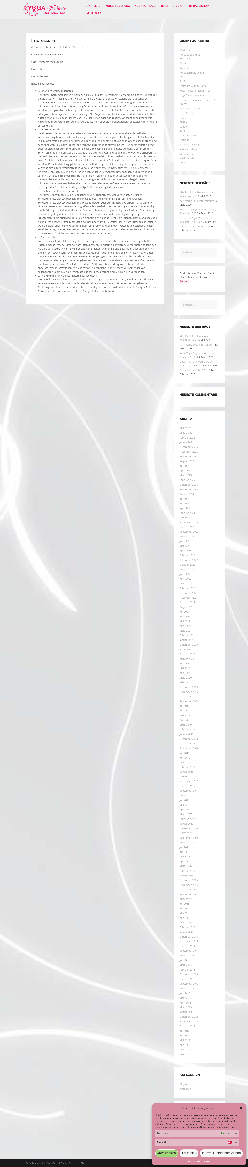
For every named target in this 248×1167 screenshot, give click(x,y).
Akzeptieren (166, 1153)
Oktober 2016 (187, 833)
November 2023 (189, 522)
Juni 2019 (185, 710)
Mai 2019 (185, 715)
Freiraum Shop (198, 5)
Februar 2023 (187, 555)
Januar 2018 (186, 771)
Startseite (93, 5)
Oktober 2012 (187, 1026)
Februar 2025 (187, 479)
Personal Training (190, 108)
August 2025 (187, 461)
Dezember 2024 (189, 484)
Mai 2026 (185, 428)
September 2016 (189, 837)
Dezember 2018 (189, 739)
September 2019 (189, 701)
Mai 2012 (185, 1040)
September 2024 (189, 489)
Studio (177, 5)
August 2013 (187, 988)
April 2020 (185, 673)
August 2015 (187, 899)
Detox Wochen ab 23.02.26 (195, 226)
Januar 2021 (186, 640)
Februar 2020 (187, 682)
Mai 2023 (185, 545)
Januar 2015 (186, 932)
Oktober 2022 (187, 564)
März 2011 (186, 1054)
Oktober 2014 (187, 946)
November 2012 (189, 1021)
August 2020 (187, 658)
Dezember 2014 (189, 936)
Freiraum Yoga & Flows (193, 85)
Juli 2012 (184, 1030)
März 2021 (186, 630)
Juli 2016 (184, 847)
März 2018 (186, 762)
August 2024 (187, 494)
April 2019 (185, 720)
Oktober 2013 (187, 979)
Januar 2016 (186, 875)
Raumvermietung (190, 144)
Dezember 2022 (189, 560)
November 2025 (189, 451)
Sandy (183, 126)
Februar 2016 (187, 870)
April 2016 (185, 861)
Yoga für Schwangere (192, 95)
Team (164, 5)
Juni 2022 (185, 574)
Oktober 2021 (187, 602)
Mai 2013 (185, 997)
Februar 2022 (187, 588)
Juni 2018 (185, 757)
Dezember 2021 (189, 593)
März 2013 (186, 1007)
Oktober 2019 (187, 696)
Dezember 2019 (189, 687)
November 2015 (189, 884)
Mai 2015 (185, 913)
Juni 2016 (185, 851)
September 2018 (189, 748)
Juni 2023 (185, 541)
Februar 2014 (187, 969)
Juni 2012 (185, 1035)
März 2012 (186, 1049)
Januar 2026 (186, 442)
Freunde (184, 139)
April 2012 (185, 1045)
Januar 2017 (186, 823)
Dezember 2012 (189, 1016)
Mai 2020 (185, 668)
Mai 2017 (185, 804)
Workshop (185, 1089)
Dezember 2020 (189, 644)
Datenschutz (194, 1160)
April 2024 (185, 508)
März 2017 (186, 814)
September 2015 (189, 894)
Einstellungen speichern (221, 1153)
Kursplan (185, 68)
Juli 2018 (184, 753)
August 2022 (187, 569)
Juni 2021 (185, 616)
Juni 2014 (185, 960)
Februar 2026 (187, 437)
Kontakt (184, 162)
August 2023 (187, 536)
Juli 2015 (184, 903)
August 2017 (187, 795)
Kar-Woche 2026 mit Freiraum (197, 200)
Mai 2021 (185, 621)
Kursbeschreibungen (192, 72)
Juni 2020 (185, 663)
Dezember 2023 (189, 517)
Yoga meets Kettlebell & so (195, 90)
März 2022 (186, 583)
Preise (183, 63)
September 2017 (189, 790)
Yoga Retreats (145, 5)
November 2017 (189, 781)
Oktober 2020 (187, 654)
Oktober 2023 (187, 527)
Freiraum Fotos (188, 135)
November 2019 (189, 691)
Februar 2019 (187, 729)
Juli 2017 (184, 800)
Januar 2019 (186, 734)
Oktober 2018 (187, 743)
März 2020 (186, 677)
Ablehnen (189, 1153)
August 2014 (187, 955)
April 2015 (185, 917)
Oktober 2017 (187, 786)
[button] (241, 1108)
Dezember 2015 (189, 880)
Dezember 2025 (189, 446)
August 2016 (187, 842)
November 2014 (189, 941)
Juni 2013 (185, 993)
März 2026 (186, 432)
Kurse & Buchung (117, 5)
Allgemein (185, 1084)
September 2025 (189, 456)
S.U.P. (183, 81)
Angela (184, 121)
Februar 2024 (187, 512)
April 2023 (185, 550)
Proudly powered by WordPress (42, 1163)
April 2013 (185, 1002)
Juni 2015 (185, 908)
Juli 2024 (184, 498)
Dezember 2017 (189, 776)
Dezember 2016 (189, 828)
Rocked (72, 1163)
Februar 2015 (187, 927)
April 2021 (185, 625)
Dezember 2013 (189, 974)
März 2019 (186, 724)
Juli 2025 (184, 465)
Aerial (183, 76)
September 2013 (189, 983)
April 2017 (185, 809)
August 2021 (187, 607)
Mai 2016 (185, 856)
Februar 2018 (187, 767)
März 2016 (186, 866)
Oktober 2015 (187, 889)
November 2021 (189, 597)
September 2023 (189, 531)
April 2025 (185, 470)
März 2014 (186, 964)
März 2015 (186, 922)
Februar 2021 (187, 635)
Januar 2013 (186, 1011)
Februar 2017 (187, 818)
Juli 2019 (184, 706)
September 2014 (189, 950)
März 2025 (186, 475)
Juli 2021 (184, 611)
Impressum (207, 1160)
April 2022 (185, 578)
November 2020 (189, 649)
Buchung (185, 58)
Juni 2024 (185, 503)
